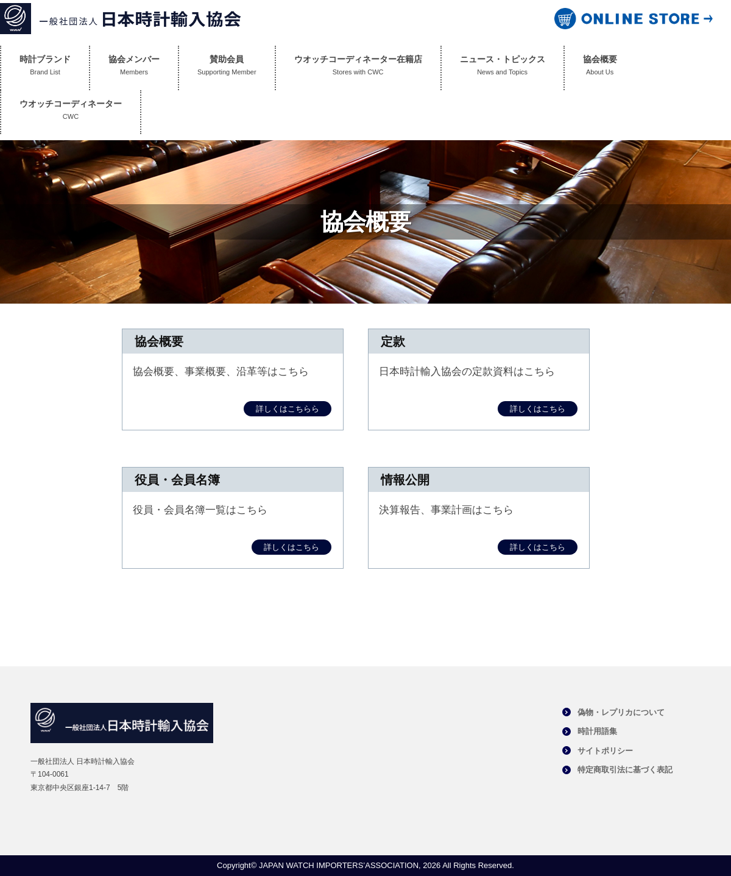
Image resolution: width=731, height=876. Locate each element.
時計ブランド (45, 68)
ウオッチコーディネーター (70, 112)
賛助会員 (226, 68)
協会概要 (600, 68)
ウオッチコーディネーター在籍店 (358, 68)
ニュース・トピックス (502, 68)
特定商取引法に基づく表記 (625, 769)
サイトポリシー (605, 750)
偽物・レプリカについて (621, 712)
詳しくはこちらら (287, 408)
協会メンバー (134, 68)
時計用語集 (597, 731)
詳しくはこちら (537, 408)
